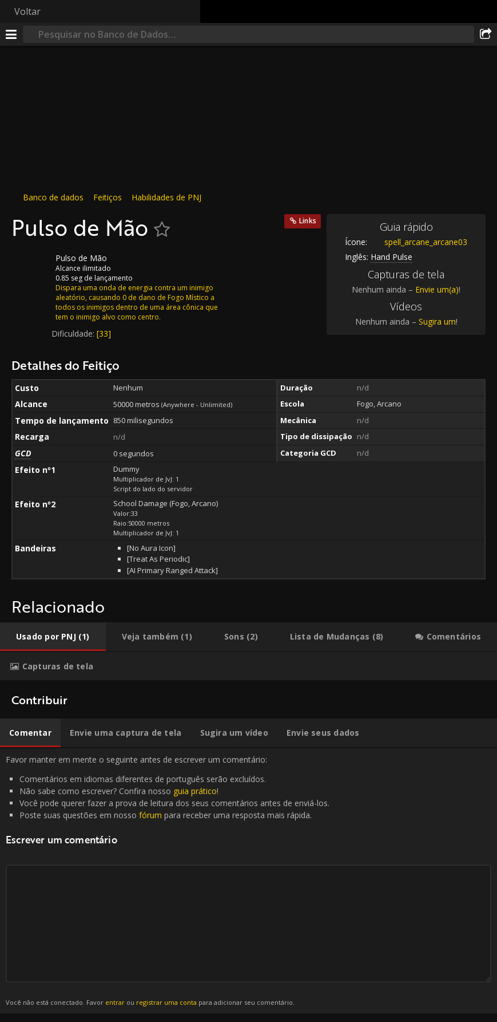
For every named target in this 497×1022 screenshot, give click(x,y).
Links (307, 221)
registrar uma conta (166, 1002)
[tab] (53, 636)
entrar (115, 1002)
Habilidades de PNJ (166, 197)
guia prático (195, 791)
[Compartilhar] (485, 34)
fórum (150, 815)
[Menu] (11, 34)
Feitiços (107, 197)
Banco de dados (53, 197)
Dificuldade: (74, 333)
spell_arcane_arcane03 (417, 241)
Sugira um (437, 321)
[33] (104, 333)
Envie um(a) (437, 289)
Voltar (27, 11)
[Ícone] (31, 267)
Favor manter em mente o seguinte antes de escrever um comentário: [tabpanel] (248, 881)
